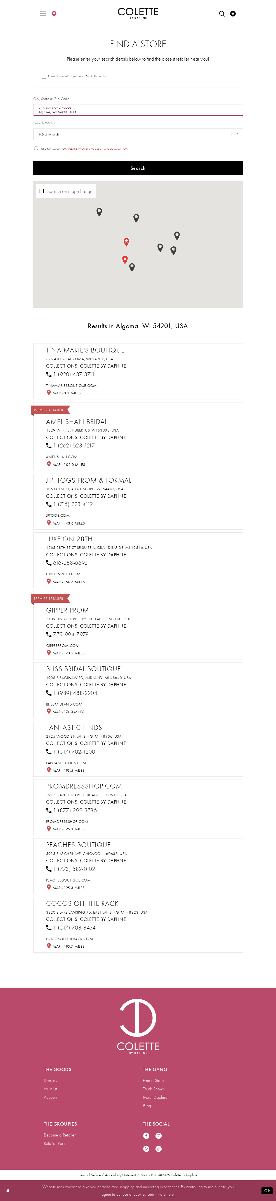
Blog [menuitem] (147, 1106)
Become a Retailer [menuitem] (60, 1135)
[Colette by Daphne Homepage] (138, 13)
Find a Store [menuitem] (153, 1080)
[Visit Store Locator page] (54, 13)
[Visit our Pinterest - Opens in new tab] (146, 1149)
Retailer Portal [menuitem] (56, 1143)
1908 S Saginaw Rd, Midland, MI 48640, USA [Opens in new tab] (88, 677)
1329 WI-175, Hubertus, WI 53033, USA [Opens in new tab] (82, 430)
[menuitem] (43, 13)
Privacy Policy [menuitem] (149, 1175)
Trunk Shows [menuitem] (153, 1089)
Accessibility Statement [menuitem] (120, 1175)
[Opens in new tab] (71, 385)
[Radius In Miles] (138, 134)
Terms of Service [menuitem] (90, 1175)
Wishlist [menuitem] (50, 1089)
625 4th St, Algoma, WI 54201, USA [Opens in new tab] (79, 358)
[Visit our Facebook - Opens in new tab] (146, 1136)
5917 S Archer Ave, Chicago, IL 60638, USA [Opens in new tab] (86, 794)
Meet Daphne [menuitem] (155, 1097)
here (170, 1194)
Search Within (44, 122)
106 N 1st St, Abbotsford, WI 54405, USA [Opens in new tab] (85, 488)
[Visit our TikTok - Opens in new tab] (158, 1149)
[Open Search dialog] (222, 13)
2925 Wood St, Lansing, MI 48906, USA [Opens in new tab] (84, 736)
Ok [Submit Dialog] (267, 1190)
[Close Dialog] (8, 1191)
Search (138, 168)
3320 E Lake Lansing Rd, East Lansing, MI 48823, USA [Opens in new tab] (97, 912)
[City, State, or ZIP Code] (138, 110)
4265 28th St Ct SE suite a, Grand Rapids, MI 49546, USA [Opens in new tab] (99, 547)
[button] (43, 13)
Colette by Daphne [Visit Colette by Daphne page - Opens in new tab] (103, 366)
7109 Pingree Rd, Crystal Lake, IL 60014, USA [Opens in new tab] (88, 618)
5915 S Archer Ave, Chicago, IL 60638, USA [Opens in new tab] (86, 853)
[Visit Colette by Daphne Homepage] (138, 1026)
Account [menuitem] (51, 1097)
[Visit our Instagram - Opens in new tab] (158, 1136)
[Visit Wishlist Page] (233, 13)
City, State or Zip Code (51, 98)
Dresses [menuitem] (50, 1080)
